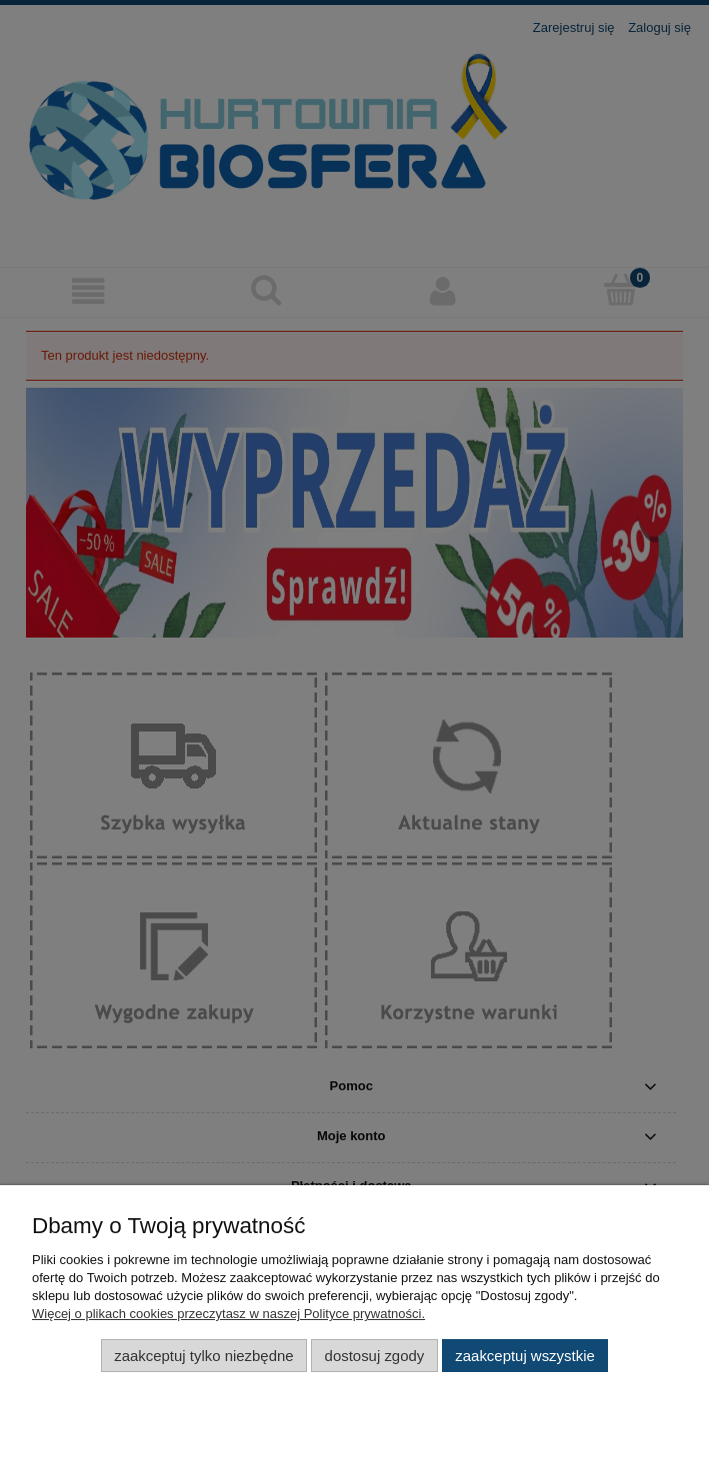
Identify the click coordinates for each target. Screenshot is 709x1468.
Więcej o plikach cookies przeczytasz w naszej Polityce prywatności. (228, 1313)
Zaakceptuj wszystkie (524, 1355)
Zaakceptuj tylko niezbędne (203, 1355)
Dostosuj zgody (375, 1355)
